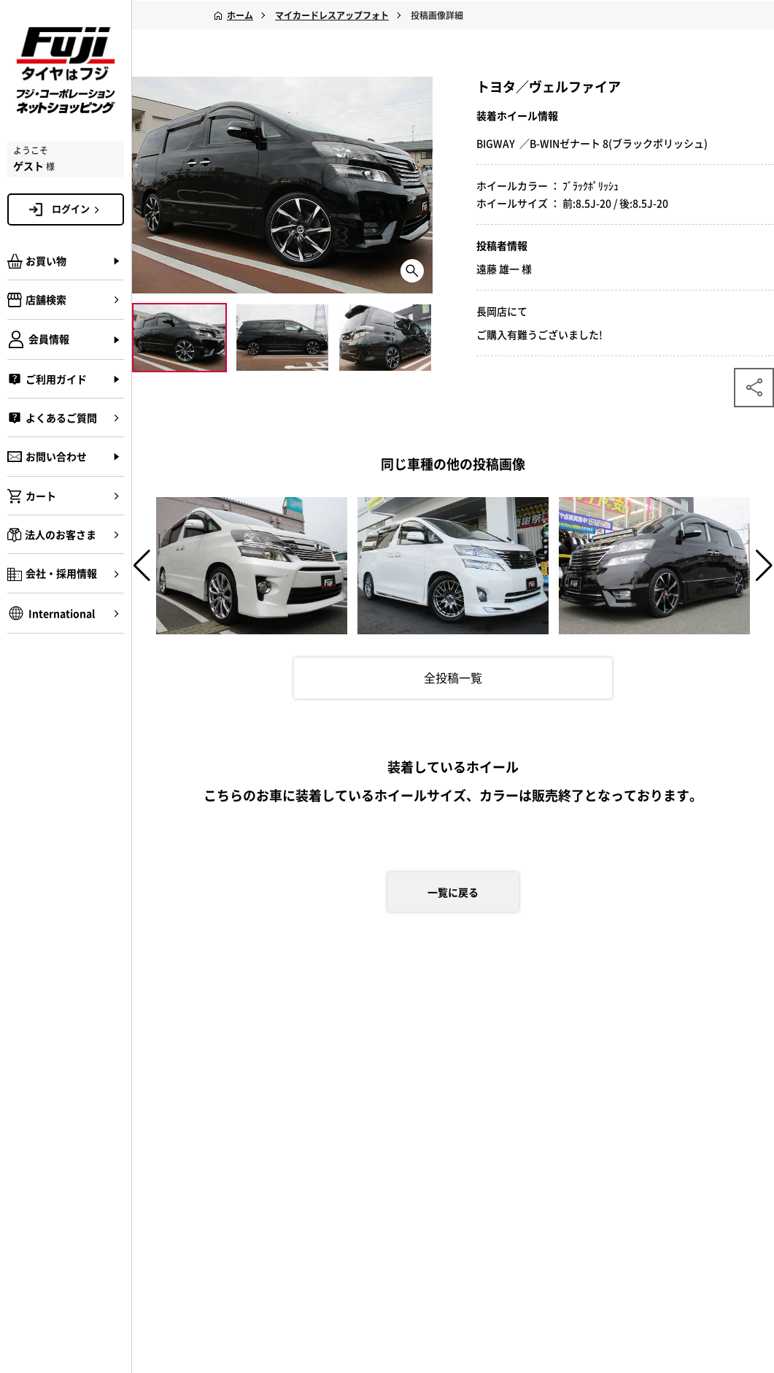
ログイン (78, 208)
